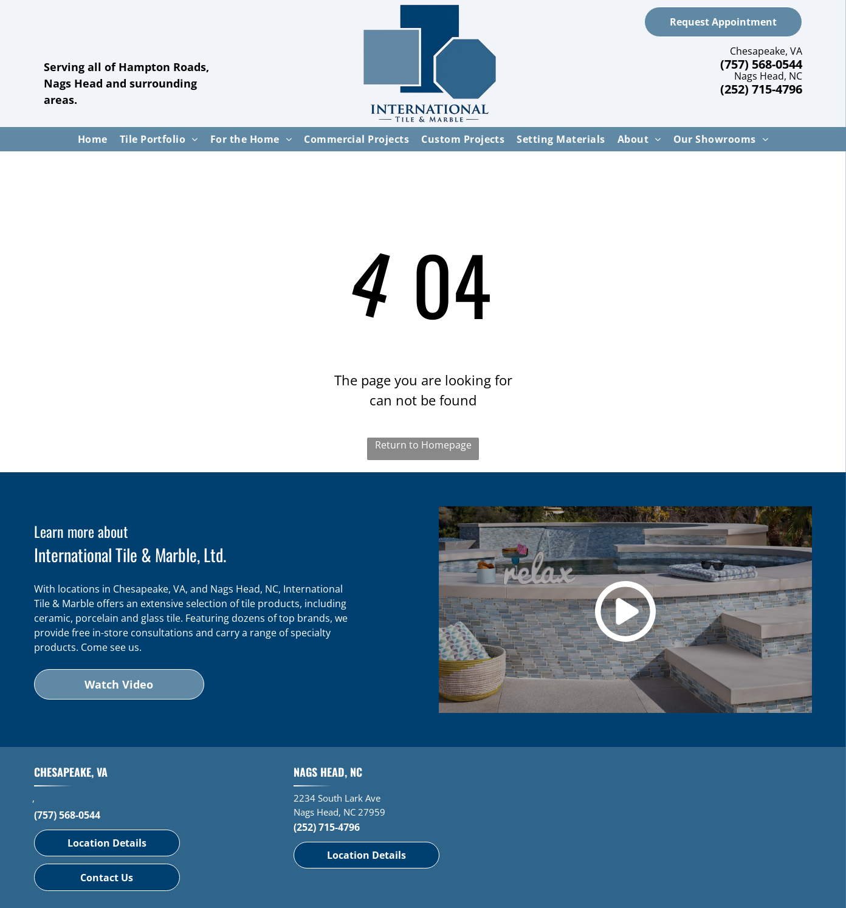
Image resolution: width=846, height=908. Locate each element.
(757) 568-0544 (761, 64)
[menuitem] (93, 139)
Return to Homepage (423, 445)
